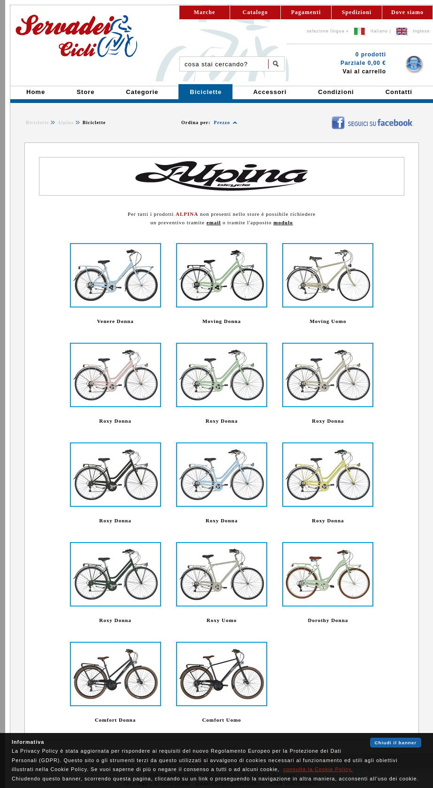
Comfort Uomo (221, 720)
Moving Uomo (327, 321)
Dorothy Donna (328, 620)
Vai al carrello (364, 71)
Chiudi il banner (396, 742)
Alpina (65, 122)
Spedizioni (356, 12)
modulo (283, 222)
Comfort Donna (115, 720)
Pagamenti (306, 12)
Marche (205, 12)
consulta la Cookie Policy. (318, 769)
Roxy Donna (115, 421)
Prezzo (222, 122)
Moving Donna (221, 321)
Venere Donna (115, 321)
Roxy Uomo (222, 620)
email (214, 222)
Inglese (421, 31)
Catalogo (255, 12)
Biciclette (37, 122)
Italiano (379, 31)
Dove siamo (407, 12)
